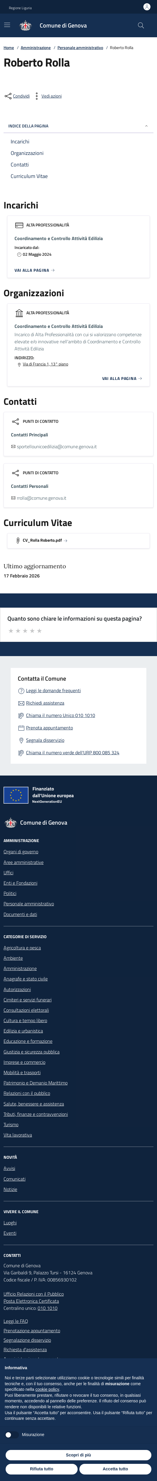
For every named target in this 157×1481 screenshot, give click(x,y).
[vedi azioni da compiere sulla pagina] (47, 96)
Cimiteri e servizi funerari (28, 999)
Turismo (11, 1124)
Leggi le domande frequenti (53, 690)
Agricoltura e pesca (22, 947)
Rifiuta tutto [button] (41, 1469)
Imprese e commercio (24, 1062)
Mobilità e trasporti (22, 1072)
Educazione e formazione (28, 1041)
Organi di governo (21, 851)
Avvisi (9, 1168)
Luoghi (10, 1222)
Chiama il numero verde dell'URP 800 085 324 (72, 752)
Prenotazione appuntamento (32, 1330)
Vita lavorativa (18, 1134)
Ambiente (13, 958)
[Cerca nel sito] (141, 25)
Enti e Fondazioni (20, 882)
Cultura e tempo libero (25, 1020)
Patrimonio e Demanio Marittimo (36, 1082)
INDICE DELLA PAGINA (78, 126)
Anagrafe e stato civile (26, 978)
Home (9, 47)
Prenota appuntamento (49, 727)
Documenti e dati (20, 914)
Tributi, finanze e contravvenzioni (36, 1114)
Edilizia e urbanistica (23, 1030)
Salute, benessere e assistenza (34, 1103)
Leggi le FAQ (16, 1321)
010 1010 (47, 1308)
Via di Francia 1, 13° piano (45, 364)
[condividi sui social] (17, 96)
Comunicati (14, 1178)
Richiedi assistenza (45, 702)
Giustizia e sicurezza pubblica (32, 1051)
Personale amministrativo (80, 47)
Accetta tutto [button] (115, 1469)
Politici (10, 893)
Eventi (10, 1232)
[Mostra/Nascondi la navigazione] (7, 24)
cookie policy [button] (47, 1389)
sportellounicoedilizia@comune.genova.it (57, 446)
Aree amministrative (24, 862)
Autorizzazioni (17, 989)
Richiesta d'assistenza (25, 1349)
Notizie (10, 1189)
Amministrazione (36, 47)
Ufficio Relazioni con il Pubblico (34, 1293)
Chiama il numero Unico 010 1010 (60, 715)
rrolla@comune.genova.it (41, 497)
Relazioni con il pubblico (27, 1093)
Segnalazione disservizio (27, 1340)
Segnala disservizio (45, 740)
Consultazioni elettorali (26, 1010)
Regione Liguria (20, 8)
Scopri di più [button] (78, 1455)
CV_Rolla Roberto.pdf (42, 540)
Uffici (8, 872)
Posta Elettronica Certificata (31, 1300)
